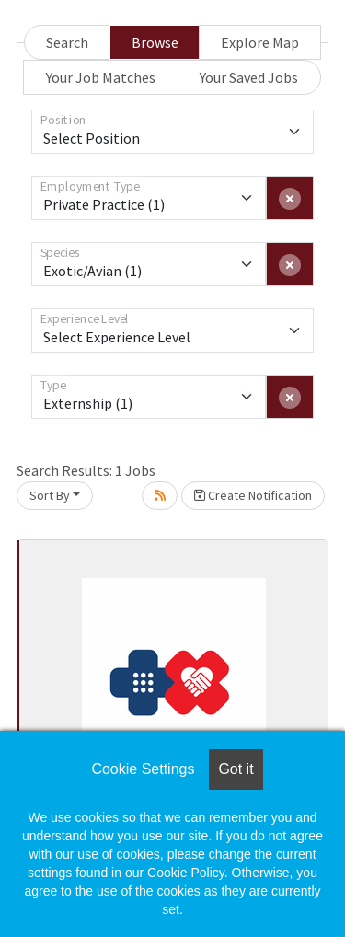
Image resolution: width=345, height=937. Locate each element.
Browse (155, 42)
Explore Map (260, 42)
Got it (235, 769)
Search (67, 42)
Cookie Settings (142, 769)
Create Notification (253, 495)
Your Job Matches (100, 77)
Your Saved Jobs (249, 77)
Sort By (49, 495)
